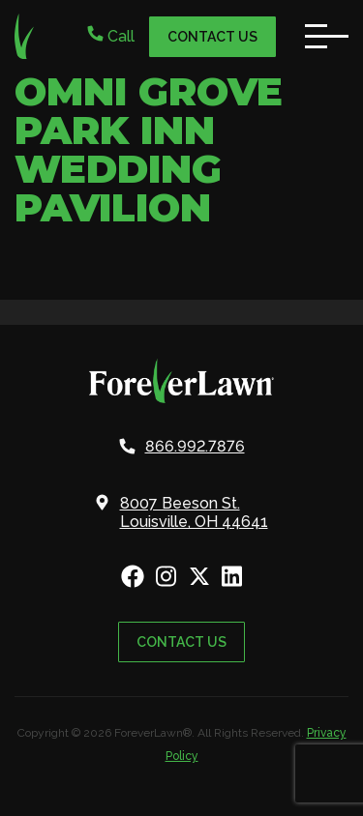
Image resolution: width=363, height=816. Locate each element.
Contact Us (212, 36)
